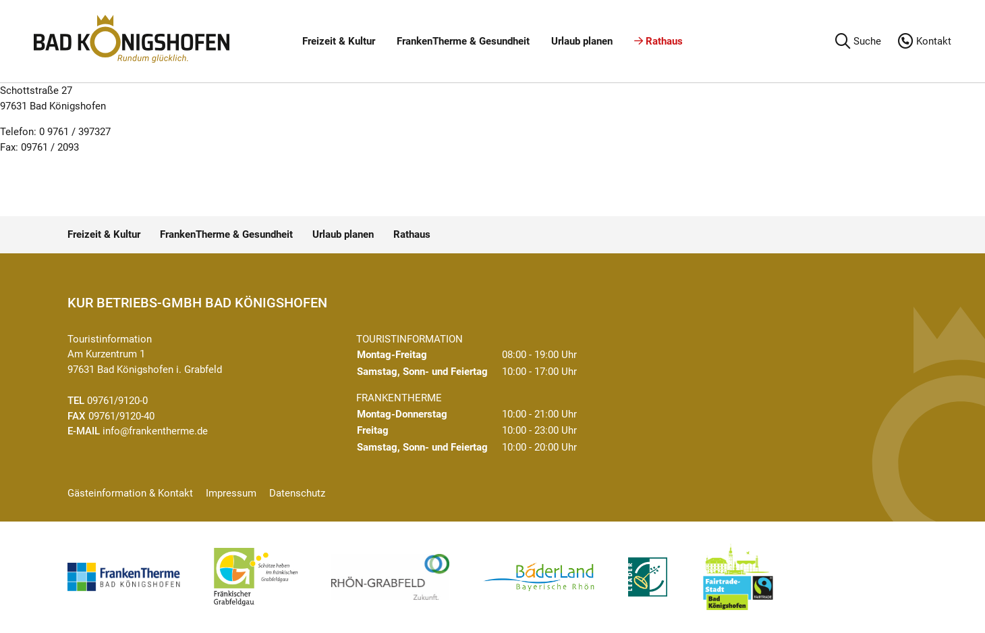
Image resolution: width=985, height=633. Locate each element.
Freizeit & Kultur (338, 41)
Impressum (231, 493)
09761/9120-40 (121, 416)
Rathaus (658, 41)
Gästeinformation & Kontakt (130, 493)
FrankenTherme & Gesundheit (463, 41)
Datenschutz (297, 493)
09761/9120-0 (117, 401)
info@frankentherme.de (155, 431)
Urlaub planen (582, 41)
